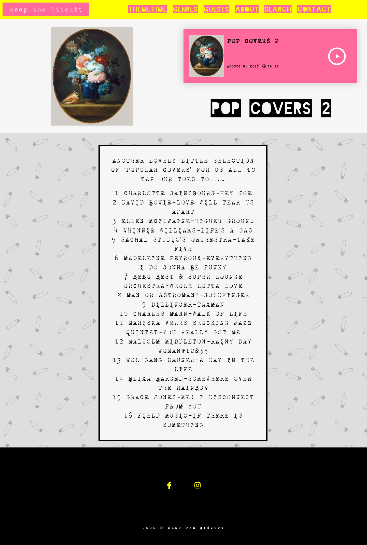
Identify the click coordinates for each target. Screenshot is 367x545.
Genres (185, 9)
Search (277, 9)
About (246, 9)
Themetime (147, 9)
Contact (314, 9)
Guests (216, 9)
